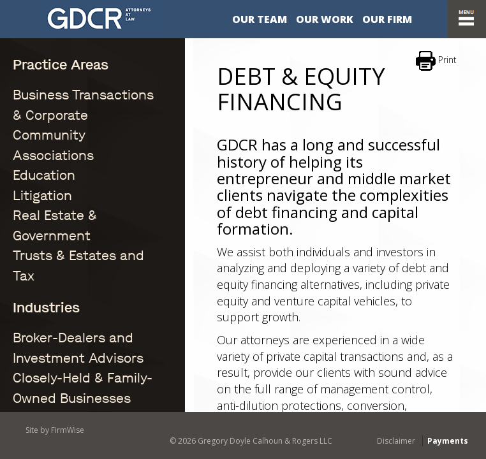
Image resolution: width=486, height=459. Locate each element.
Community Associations (66, 102)
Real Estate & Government (69, 141)
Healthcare (36, 340)
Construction (40, 273)
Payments (447, 440)
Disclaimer (396, 440)
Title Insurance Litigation (66, 380)
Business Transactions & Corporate (87, 88)
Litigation (32, 128)
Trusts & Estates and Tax (66, 155)
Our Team (259, 19)
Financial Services (51, 327)
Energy (27, 313)
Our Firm (387, 19)
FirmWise (67, 430)
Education (34, 115)
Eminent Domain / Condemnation (83, 300)
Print (436, 61)
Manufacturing (44, 353)
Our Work (324, 19)
